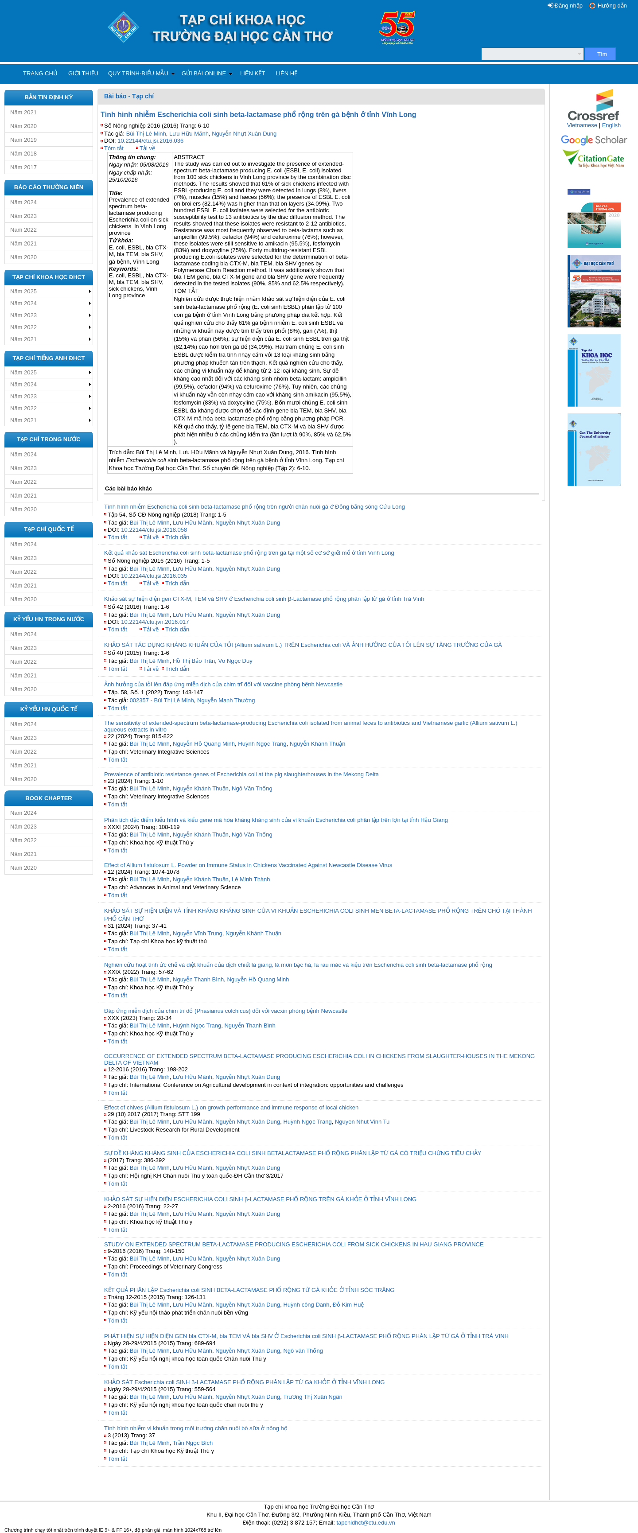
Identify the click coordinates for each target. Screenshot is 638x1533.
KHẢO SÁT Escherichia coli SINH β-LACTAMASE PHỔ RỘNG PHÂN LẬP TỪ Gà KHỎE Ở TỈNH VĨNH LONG (244, 1382)
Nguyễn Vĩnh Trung (197, 933)
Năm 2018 (23, 153)
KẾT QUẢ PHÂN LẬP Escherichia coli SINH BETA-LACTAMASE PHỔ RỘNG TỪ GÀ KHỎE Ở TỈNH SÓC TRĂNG (249, 1290)
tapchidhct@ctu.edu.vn (365, 1522)
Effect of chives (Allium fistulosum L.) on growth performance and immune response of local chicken (231, 1107)
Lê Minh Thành (251, 879)
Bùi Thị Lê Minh (146, 133)
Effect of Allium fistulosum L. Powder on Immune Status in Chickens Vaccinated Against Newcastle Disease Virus (248, 865)
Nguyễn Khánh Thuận (318, 743)
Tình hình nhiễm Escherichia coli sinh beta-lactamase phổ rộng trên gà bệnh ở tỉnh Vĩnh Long (258, 114)
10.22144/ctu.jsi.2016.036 (150, 140)
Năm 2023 (23, 216)
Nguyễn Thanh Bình (198, 979)
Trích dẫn (177, 537)
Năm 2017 (23, 167)
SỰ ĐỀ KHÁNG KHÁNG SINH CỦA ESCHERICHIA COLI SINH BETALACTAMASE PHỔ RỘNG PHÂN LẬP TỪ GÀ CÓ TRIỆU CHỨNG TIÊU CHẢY (292, 1153)
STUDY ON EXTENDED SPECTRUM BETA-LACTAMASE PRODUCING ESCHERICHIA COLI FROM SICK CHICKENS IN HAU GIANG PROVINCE (294, 1244)
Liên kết (252, 73)
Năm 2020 (23, 126)
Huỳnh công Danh (306, 1304)
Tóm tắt (114, 148)
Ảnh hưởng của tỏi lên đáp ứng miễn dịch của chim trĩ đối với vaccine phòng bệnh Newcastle (223, 684)
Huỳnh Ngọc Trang (262, 743)
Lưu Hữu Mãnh (189, 133)
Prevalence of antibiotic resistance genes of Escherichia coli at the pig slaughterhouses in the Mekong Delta (241, 774)
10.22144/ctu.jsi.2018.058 (154, 529)
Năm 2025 (23, 291)
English (611, 125)
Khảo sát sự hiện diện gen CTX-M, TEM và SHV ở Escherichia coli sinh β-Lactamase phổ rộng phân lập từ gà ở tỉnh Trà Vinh (264, 598)
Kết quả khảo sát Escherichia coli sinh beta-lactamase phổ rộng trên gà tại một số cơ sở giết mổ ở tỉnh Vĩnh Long (249, 552)
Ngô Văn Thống (252, 788)
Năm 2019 (23, 139)
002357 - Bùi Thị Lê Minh (162, 700)
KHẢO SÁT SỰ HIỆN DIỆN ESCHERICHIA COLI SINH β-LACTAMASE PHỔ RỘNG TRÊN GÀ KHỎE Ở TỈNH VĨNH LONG (260, 1199)
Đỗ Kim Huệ (348, 1304)
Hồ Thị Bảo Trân (194, 661)
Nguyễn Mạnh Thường (226, 700)
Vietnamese (582, 125)
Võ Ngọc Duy (235, 661)
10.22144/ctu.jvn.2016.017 (155, 622)
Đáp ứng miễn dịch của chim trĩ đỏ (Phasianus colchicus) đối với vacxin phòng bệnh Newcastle (225, 1011)
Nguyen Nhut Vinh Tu (362, 1121)
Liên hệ (286, 73)
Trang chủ (40, 73)
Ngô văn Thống (303, 1350)
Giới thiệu (83, 73)
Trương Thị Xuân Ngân (312, 1396)
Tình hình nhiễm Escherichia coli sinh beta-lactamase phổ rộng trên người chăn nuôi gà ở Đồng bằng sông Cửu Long (254, 506)
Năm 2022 (23, 229)
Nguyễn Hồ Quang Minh (204, 743)
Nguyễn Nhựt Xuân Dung (244, 133)
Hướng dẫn (612, 5)
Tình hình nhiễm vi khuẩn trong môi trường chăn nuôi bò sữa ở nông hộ (196, 1428)
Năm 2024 (23, 202)
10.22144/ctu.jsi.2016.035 (154, 575)
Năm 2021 (23, 112)
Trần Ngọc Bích (193, 1443)
